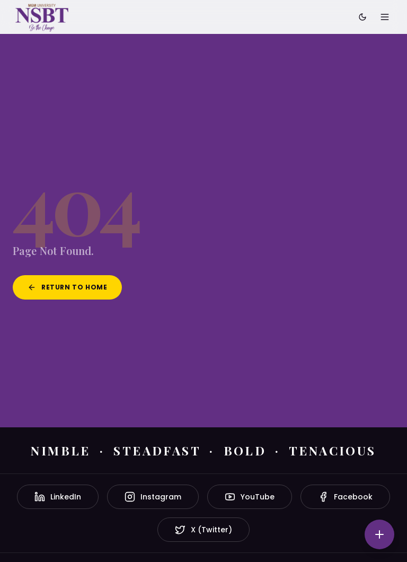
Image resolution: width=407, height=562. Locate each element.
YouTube (250, 496)
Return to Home (67, 287)
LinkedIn (57, 496)
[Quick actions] (379, 534)
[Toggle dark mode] (362, 16)
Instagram (153, 496)
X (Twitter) (203, 529)
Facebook (345, 496)
